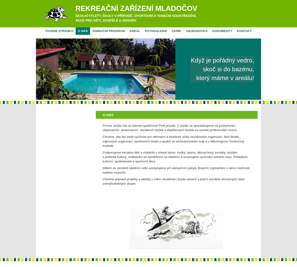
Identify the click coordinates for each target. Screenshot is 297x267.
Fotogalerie (156, 31)
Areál (134, 31)
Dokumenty (222, 31)
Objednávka (196, 31)
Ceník (176, 31)
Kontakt (244, 31)
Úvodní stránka (59, 31)
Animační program (108, 31)
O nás (83, 31)
